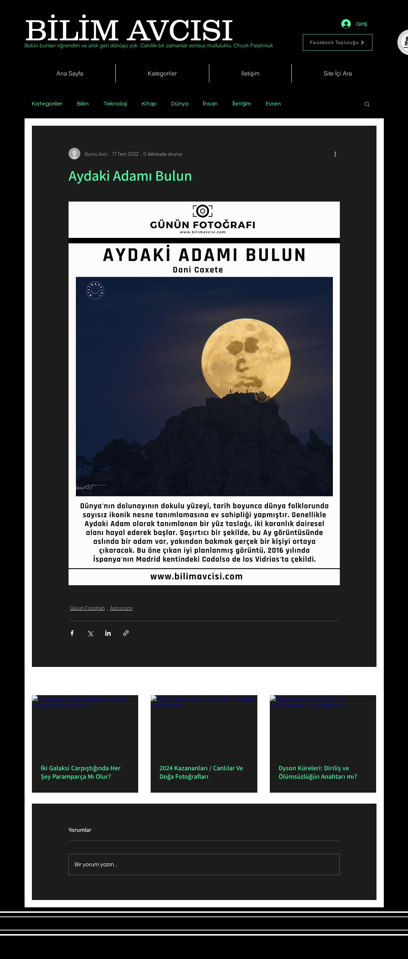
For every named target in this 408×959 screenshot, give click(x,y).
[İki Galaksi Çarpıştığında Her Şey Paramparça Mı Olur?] (85, 725)
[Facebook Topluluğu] (337, 42)
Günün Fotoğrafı (87, 608)
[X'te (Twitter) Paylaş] (90, 633)
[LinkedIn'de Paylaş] (107, 633)
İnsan (210, 104)
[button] (367, 104)
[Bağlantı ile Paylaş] (125, 633)
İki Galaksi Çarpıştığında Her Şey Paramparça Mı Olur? (81, 772)
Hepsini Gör (364, 682)
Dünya (179, 104)
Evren (273, 104)
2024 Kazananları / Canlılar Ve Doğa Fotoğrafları (201, 772)
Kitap (149, 104)
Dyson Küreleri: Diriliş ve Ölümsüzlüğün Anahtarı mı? (318, 772)
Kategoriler (47, 104)
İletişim (241, 104)
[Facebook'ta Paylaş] (72, 633)
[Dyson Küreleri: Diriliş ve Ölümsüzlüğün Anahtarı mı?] (323, 725)
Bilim (83, 104)
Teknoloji (115, 104)
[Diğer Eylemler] (335, 153)
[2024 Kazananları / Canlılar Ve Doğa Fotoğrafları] (204, 725)
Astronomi (121, 608)
